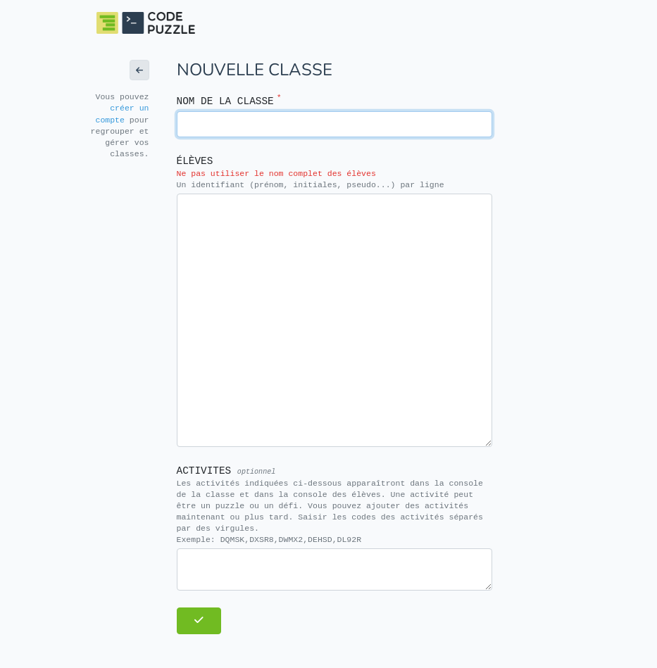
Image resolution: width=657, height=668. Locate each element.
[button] (139, 70)
